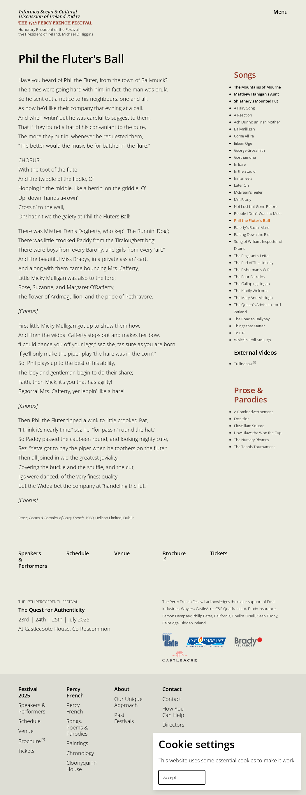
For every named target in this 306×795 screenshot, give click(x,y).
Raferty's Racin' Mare (251, 227)
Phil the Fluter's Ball (252, 220)
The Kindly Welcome (251, 290)
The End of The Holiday (253, 262)
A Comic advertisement (253, 411)
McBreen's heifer (248, 192)
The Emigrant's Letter (252, 255)
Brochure (174, 555)
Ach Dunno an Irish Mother (257, 122)
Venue (122, 553)
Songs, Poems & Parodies (77, 727)
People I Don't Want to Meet (258, 213)
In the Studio (245, 171)
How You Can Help (173, 712)
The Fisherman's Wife (252, 269)
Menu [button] (280, 11)
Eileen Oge (243, 143)
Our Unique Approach (128, 702)
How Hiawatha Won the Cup (258, 432)
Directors (173, 725)
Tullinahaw (245, 363)
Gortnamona (245, 157)
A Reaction (243, 115)
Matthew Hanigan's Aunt (256, 94)
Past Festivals (124, 718)
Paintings (77, 743)
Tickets (219, 553)
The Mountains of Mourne (257, 87)
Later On (241, 185)
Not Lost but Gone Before (255, 206)
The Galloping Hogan (252, 283)
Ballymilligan (244, 129)
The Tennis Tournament (254, 446)
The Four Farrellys (249, 276)
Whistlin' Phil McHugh (252, 339)
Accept (169, 777)
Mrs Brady (242, 199)
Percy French (74, 708)
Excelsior (241, 418)
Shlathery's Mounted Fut (256, 101)
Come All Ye (244, 136)
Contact (171, 699)
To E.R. (239, 332)
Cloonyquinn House (81, 766)
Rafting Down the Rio (252, 234)
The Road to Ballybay (252, 318)
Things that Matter (249, 325)
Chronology (80, 753)
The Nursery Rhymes (251, 439)
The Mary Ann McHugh (253, 297)
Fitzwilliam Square (249, 425)
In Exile (240, 164)
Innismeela (243, 178)
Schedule (77, 553)
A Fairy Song (244, 108)
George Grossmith (249, 150)
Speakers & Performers (32, 559)
